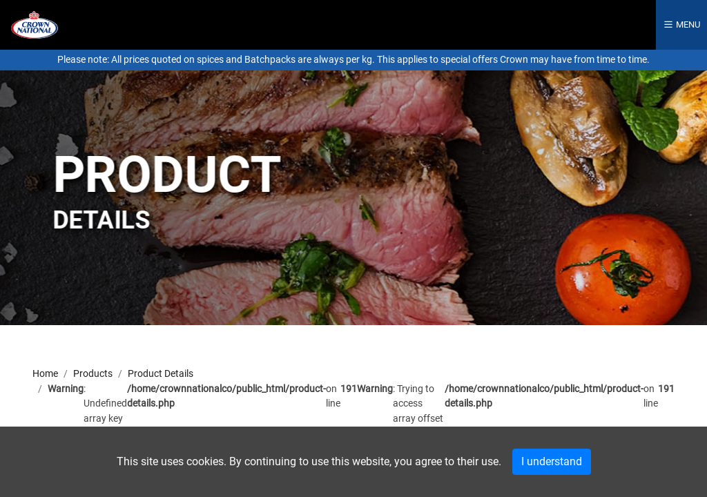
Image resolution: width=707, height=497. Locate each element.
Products (93, 374)
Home (45, 374)
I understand (551, 461)
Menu (681, 24)
